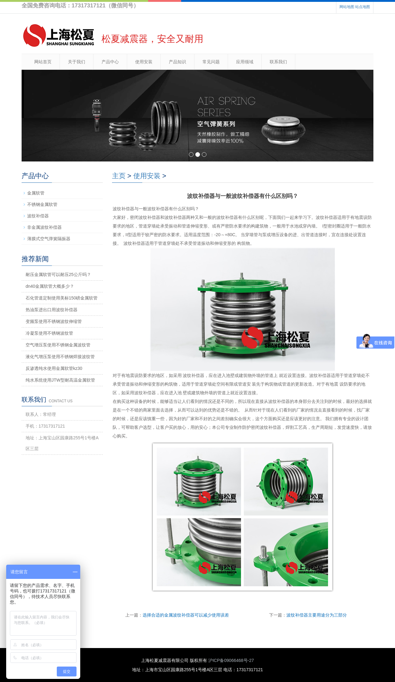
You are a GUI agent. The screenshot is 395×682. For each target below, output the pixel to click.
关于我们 (76, 61)
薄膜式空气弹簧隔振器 (48, 238)
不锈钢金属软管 (42, 204)
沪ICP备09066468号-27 (231, 660)
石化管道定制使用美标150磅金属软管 (62, 297)
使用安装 (143, 61)
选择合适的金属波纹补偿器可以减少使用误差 (186, 615)
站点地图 (362, 7)
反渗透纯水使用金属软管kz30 (54, 368)
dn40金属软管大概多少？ (50, 286)
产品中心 (110, 61)
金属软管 (35, 192)
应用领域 (244, 61)
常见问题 (211, 61)
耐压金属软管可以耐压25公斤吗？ (58, 274)
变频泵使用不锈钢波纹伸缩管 (54, 321)
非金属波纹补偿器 (44, 227)
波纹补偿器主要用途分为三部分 (316, 615)
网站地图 (346, 7)
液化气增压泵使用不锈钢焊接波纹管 (60, 356)
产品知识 (177, 61)
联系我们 (278, 61)
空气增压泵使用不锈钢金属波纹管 (58, 344)
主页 (119, 176)
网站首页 (43, 61)
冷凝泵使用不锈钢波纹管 (49, 333)
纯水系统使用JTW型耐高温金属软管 (60, 380)
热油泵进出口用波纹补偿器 (51, 309)
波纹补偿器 (38, 215)
